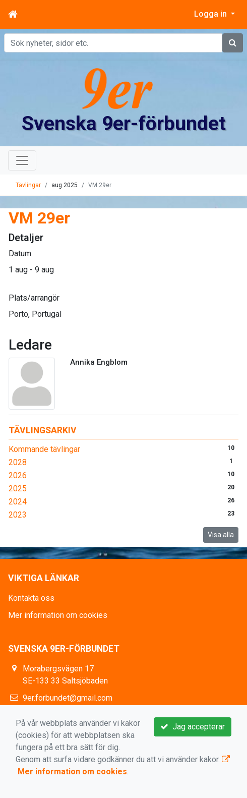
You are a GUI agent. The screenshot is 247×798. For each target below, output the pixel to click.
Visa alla (221, 535)
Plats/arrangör (34, 298)
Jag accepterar (192, 726)
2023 (18, 515)
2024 (18, 501)
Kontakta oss (31, 598)
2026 (18, 475)
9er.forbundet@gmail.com (67, 698)
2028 (18, 462)
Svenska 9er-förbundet (124, 123)
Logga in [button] (211, 14)
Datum (20, 253)
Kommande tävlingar (44, 449)
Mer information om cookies (57, 615)
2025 (18, 488)
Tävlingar (28, 185)
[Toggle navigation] (22, 160)
